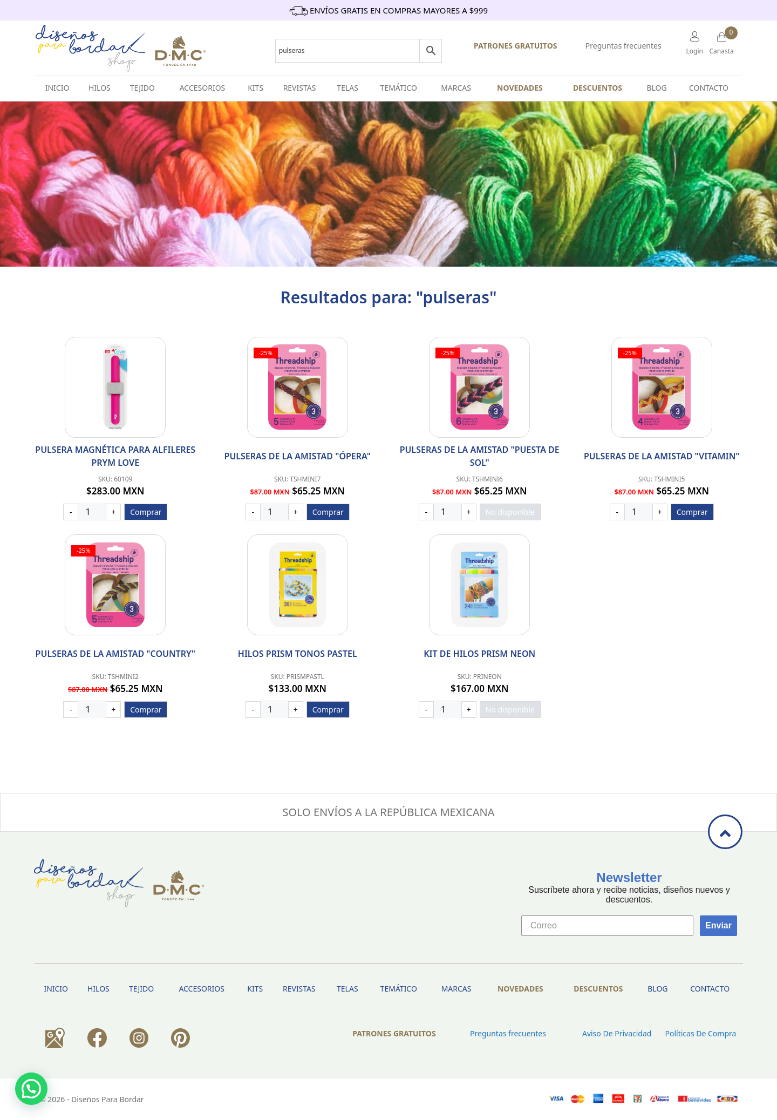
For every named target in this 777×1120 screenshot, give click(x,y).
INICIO (57, 88)
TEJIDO (142, 88)
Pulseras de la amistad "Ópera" (297, 456)
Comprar (145, 512)
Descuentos (597, 88)
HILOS (99, 88)
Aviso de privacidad (616, 1033)
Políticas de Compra (700, 1033)
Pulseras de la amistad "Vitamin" (662, 456)
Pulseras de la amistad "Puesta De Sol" (480, 456)
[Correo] (607, 925)
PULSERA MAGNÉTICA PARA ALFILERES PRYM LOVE (115, 456)
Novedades (520, 88)
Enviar (718, 925)
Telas (347, 88)
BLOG (656, 88)
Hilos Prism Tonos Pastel (297, 654)
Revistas (299, 88)
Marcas (456, 88)
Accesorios (203, 88)
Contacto (708, 88)
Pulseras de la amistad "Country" (115, 654)
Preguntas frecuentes (623, 45)
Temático (398, 88)
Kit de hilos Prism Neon (479, 654)
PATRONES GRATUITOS (515, 45)
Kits (255, 88)
